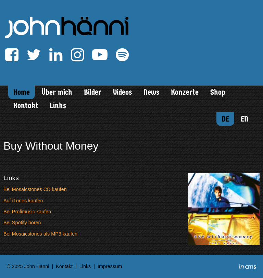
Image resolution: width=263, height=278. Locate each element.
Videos (122, 92)
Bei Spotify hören (22, 222)
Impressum (110, 266)
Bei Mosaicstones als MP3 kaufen (40, 234)
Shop (217, 92)
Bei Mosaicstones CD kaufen (35, 189)
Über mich (56, 92)
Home (21, 92)
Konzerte (185, 92)
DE (225, 119)
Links (58, 105)
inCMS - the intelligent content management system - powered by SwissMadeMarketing (247, 267)
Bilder (92, 92)
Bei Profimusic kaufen (27, 211)
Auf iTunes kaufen (23, 200)
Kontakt (25, 105)
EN (244, 119)
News (151, 92)
